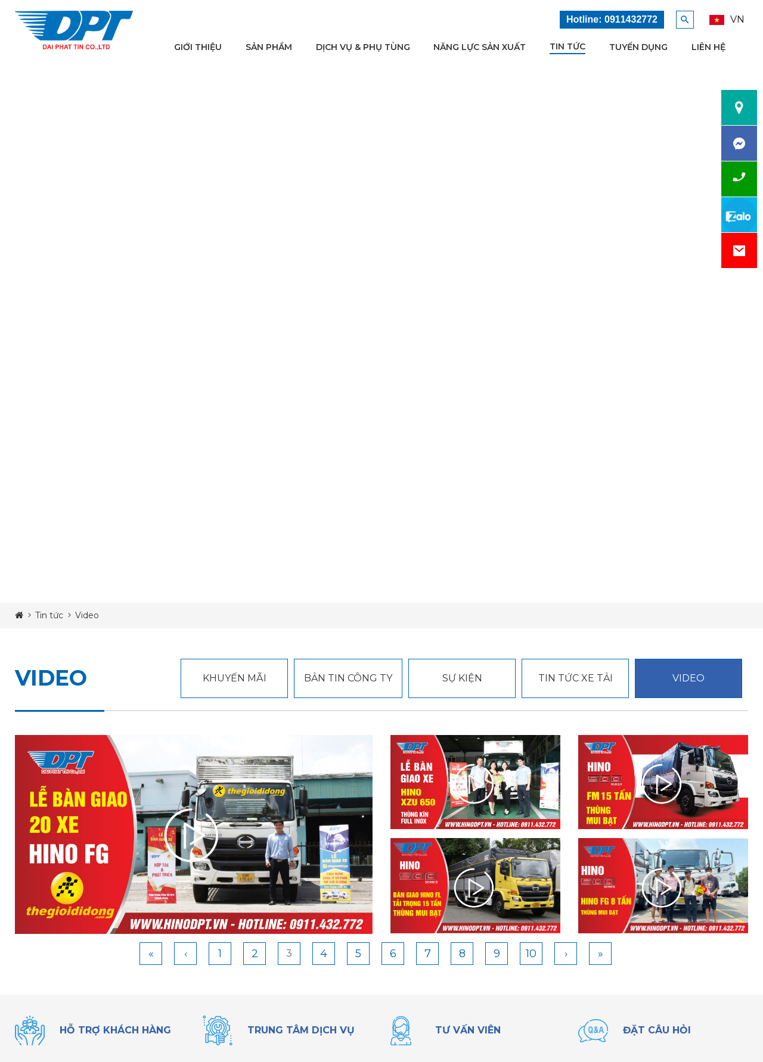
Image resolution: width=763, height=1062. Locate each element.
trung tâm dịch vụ (301, 1030)
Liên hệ (708, 47)
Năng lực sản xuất (479, 47)
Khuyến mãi (234, 678)
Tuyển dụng (638, 47)
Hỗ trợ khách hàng (115, 1030)
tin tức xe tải (575, 678)
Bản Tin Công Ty (348, 678)
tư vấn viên (468, 1030)
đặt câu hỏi (657, 1030)
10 (531, 953)
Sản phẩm (269, 47)
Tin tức (567, 46)
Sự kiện (462, 678)
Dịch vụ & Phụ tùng (363, 47)
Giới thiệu (198, 47)
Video (688, 678)
